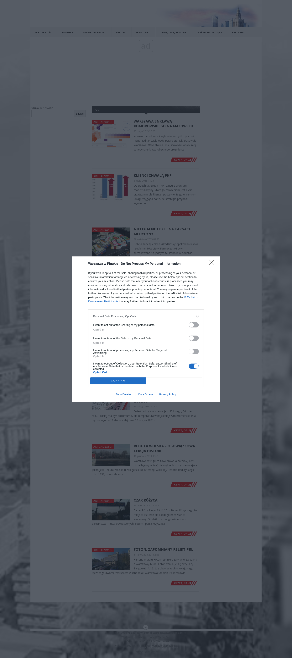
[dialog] (146, 329)
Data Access (145, 394)
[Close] (212, 264)
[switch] (194, 324)
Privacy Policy (167, 394)
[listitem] (146, 316)
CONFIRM (118, 380)
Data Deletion (124, 394)
